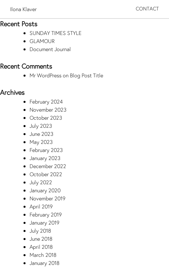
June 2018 (41, 238)
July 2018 (40, 230)
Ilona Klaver (23, 8)
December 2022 (48, 165)
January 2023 (45, 157)
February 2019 (46, 214)
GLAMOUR (42, 40)
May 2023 (41, 141)
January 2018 (44, 262)
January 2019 (44, 222)
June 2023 (41, 133)
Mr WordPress (45, 75)
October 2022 (46, 174)
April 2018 (41, 246)
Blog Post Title (86, 75)
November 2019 (48, 198)
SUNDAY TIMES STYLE (56, 32)
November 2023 (48, 109)
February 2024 (46, 101)
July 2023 (41, 125)
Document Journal (50, 48)
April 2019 (41, 206)
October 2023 (46, 117)
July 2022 (41, 182)
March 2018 (43, 254)
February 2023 (46, 149)
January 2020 (45, 190)
